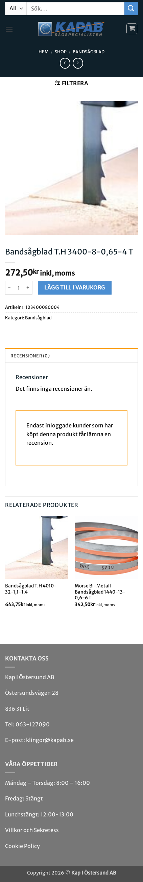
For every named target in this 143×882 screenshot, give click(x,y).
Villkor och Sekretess (32, 830)
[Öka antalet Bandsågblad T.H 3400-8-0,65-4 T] (28, 288)
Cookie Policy (22, 846)
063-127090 (33, 724)
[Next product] (65, 63)
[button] (9, 29)
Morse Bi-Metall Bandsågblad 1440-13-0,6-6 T (100, 592)
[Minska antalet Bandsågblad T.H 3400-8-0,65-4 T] (9, 288)
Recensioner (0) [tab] (30, 355)
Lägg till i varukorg (74, 287)
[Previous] (5, 567)
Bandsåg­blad (88, 51)
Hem (44, 51)
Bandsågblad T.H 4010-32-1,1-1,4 (30, 589)
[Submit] (131, 8)
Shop (61, 51)
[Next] (138, 567)
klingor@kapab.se (50, 740)
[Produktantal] (18, 288)
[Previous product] (78, 63)
